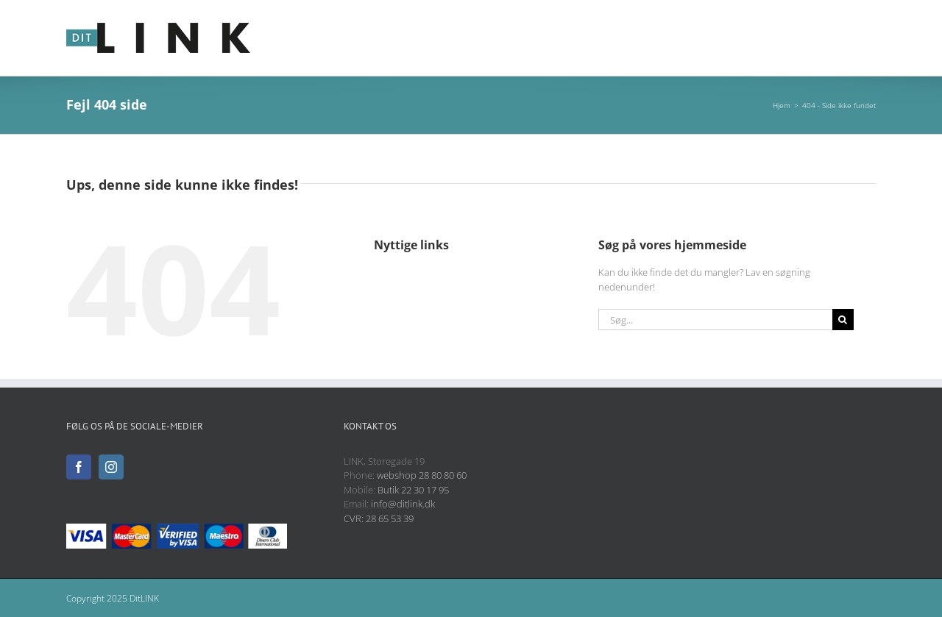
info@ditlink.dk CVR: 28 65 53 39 (389, 511)
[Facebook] (78, 466)
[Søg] (843, 319)
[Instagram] (111, 466)
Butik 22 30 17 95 (413, 489)
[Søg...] (715, 319)
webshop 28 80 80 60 (422, 475)
